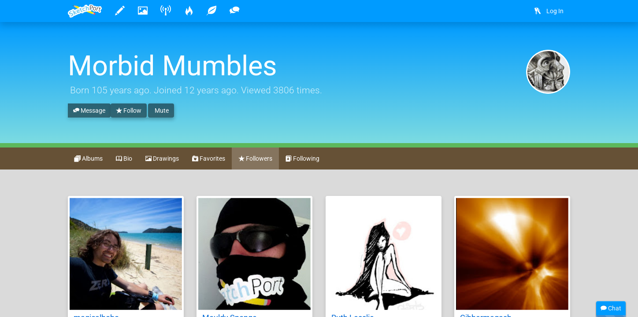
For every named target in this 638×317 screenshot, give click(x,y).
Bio (124, 159)
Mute (161, 110)
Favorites (208, 159)
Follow (128, 111)
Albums (88, 159)
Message (89, 111)
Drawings (162, 159)
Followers (255, 159)
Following (302, 159)
